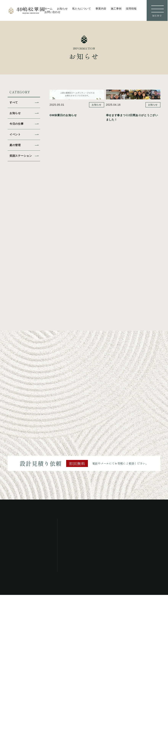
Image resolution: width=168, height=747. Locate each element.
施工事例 (116, 8)
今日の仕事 (17, 123)
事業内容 (101, 8)
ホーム (48, 8)
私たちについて (81, 8)
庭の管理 (16, 145)
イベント (16, 134)
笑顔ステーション (22, 155)
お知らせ (62, 8)
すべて (14, 102)
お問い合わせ (52, 12)
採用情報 (131, 8)
